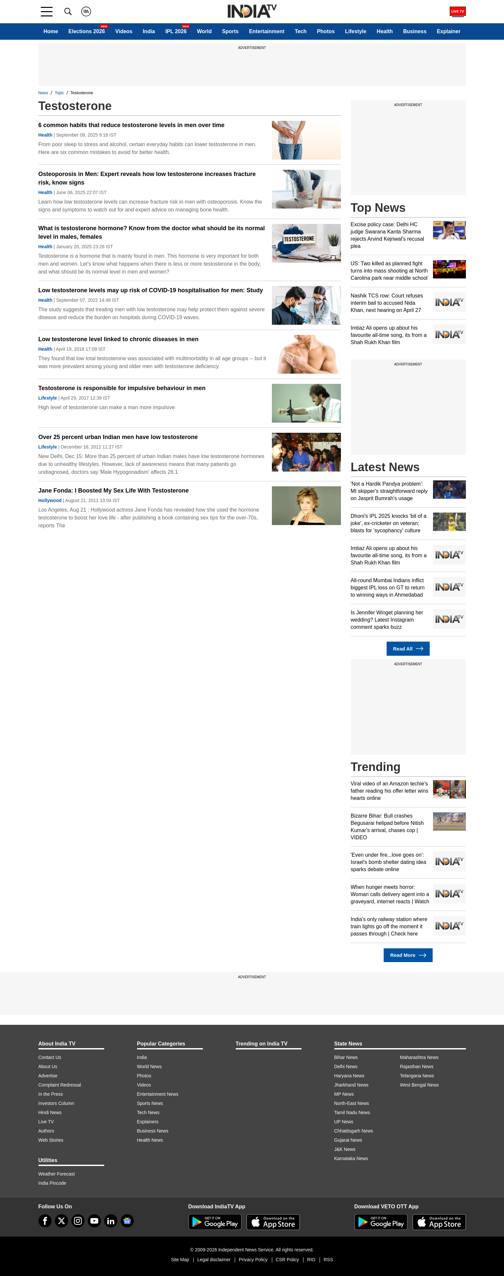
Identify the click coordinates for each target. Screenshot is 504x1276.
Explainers (147, 1121)
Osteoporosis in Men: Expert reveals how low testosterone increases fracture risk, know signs (147, 178)
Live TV (46, 1121)
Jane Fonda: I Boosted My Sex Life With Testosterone (113, 490)
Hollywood (50, 500)
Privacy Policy (253, 1259)
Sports (230, 31)
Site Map (180, 1259)
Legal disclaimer (213, 1259)
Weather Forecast (56, 1174)
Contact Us (49, 1057)
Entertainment (266, 31)
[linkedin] (110, 1220)
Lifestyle (356, 31)
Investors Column (56, 1103)
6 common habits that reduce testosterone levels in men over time (131, 125)
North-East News (351, 1103)
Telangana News (417, 1075)
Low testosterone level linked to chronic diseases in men (118, 339)
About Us (48, 1066)
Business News (153, 1130)
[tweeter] (61, 1220)
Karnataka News (351, 1158)
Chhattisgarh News (353, 1130)
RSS (328, 1259)
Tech (300, 31)
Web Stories (50, 1140)
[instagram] (77, 1220)
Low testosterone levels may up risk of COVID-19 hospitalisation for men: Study (150, 290)
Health (385, 31)
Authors (46, 1130)
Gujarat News (348, 1140)
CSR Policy (287, 1259)
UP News (343, 1121)
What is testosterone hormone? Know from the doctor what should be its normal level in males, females (151, 232)
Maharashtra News (419, 1057)
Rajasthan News (417, 1066)
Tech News (148, 1112)
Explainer (449, 31)
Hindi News (50, 1112)
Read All (408, 648)
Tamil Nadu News (352, 1112)
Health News (150, 1140)
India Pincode (52, 1183)
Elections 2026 (86, 31)
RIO (311, 1259)
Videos (123, 31)
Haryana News (349, 1075)
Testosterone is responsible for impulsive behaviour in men (122, 388)
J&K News (345, 1149)
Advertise (48, 1075)
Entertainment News (158, 1094)
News (43, 93)
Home (50, 31)
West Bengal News (419, 1085)
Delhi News (346, 1066)
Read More (408, 955)
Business (414, 31)
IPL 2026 (176, 31)
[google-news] (127, 1220)
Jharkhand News (351, 1085)
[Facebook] (45, 1220)
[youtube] (94, 1220)
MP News (344, 1094)
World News (149, 1066)
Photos (326, 31)
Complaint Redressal (59, 1085)
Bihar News (346, 1057)
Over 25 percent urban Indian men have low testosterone (118, 437)
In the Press (50, 1094)
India (149, 31)
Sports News (150, 1103)
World (204, 31)
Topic (59, 93)
